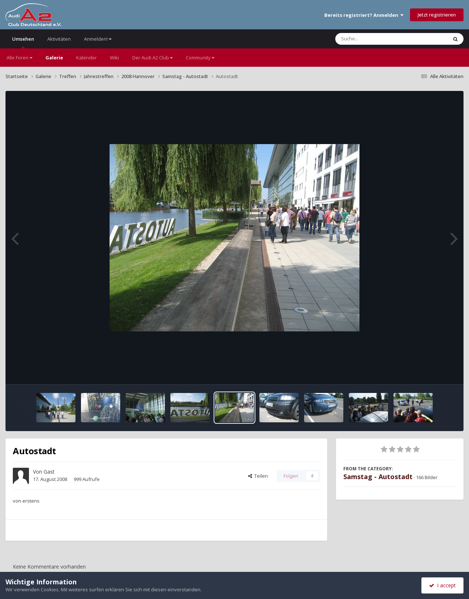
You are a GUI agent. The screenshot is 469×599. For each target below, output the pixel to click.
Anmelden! (97, 39)
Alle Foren (19, 57)
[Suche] (376, 39)
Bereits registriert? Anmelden (363, 15)
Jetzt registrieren (437, 14)
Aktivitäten (59, 39)
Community (200, 57)
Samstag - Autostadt (378, 476)
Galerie (54, 57)
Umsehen (23, 42)
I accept (442, 585)
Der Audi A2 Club (152, 57)
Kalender (86, 57)
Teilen (258, 476)
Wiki (114, 57)
